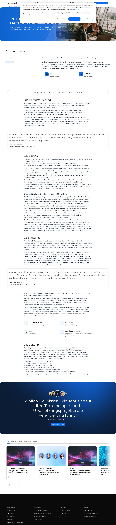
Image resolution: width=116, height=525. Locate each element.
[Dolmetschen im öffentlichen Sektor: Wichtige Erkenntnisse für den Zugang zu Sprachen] (51, 464)
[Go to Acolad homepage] (12, 3)
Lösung (51, 92)
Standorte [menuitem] (10, 517)
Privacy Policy (75, 9)
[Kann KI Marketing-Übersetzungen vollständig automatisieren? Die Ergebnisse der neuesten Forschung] (82, 464)
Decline (87, 19)
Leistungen (15, 6)
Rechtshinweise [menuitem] (89, 511)
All (8, 442)
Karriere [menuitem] (10, 520)
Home (9, 6)
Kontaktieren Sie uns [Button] (58, 425)
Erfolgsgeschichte (30, 442)
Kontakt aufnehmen (101, 3)
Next (17, 485)
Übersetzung (9, 62)
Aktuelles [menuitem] (10, 514)
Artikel (13, 442)
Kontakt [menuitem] (63, 514)
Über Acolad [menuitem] (11, 511)
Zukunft (69, 92)
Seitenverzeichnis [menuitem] (90, 517)
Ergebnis (60, 92)
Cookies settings (61, 19)
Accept (74, 19)
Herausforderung (40, 92)
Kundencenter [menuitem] (65, 511)
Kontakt (78, 92)
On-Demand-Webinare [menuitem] (41, 511)
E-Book (20, 442)
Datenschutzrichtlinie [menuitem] (91, 514)
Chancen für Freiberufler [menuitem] (15, 523)
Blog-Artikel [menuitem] (38, 520)
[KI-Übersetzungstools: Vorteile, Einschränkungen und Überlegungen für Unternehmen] (21, 464)
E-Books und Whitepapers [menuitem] (42, 514)
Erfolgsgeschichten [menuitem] (40, 517)
